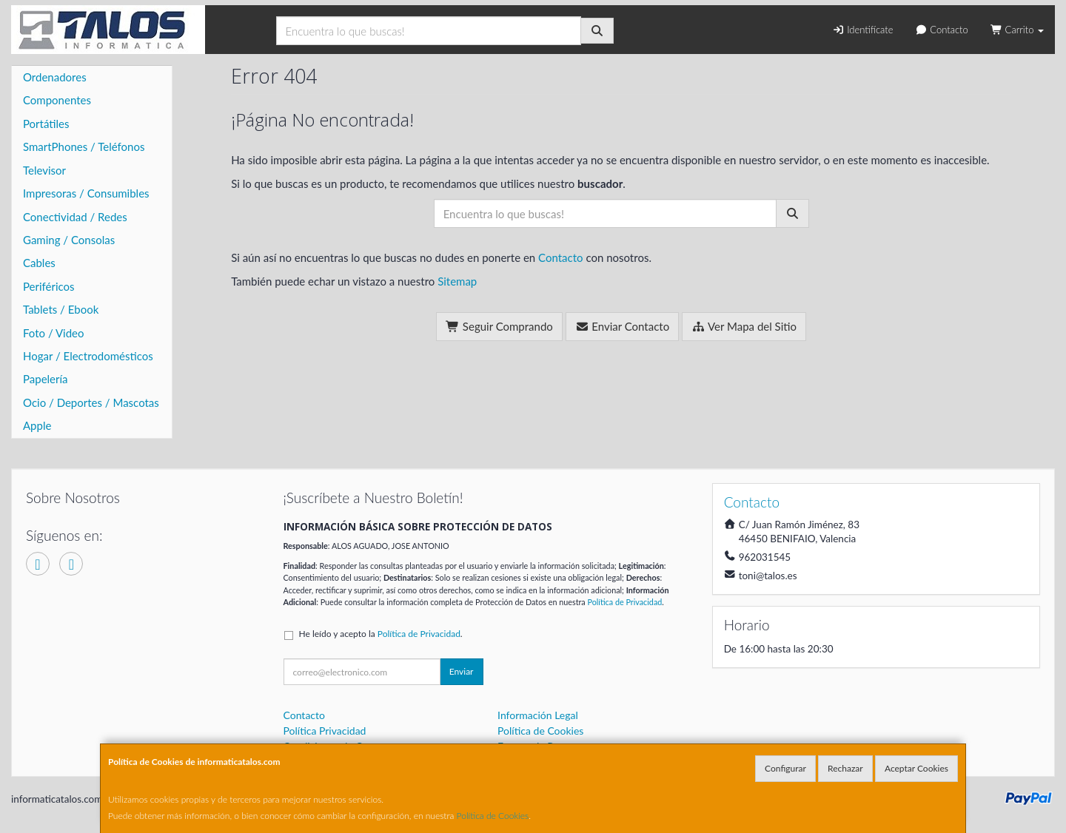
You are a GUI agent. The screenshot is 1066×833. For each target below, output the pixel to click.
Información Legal (537, 715)
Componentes (57, 100)
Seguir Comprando (499, 326)
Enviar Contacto (622, 326)
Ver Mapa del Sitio (744, 326)
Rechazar (845, 768)
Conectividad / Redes (75, 216)
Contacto (941, 30)
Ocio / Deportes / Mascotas (91, 402)
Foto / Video (53, 333)
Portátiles (46, 123)
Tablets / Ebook (60, 309)
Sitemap (457, 281)
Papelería (45, 378)
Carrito (1017, 30)
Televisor (44, 170)
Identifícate (862, 30)
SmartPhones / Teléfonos (83, 146)
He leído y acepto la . (381, 633)
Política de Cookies (493, 815)
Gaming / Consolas (69, 239)
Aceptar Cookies (916, 768)
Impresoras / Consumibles (86, 193)
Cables (39, 262)
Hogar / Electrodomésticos (88, 355)
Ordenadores (55, 77)
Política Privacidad (325, 730)
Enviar (461, 671)
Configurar (785, 768)
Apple (37, 425)
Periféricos (49, 286)
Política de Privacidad (624, 602)
